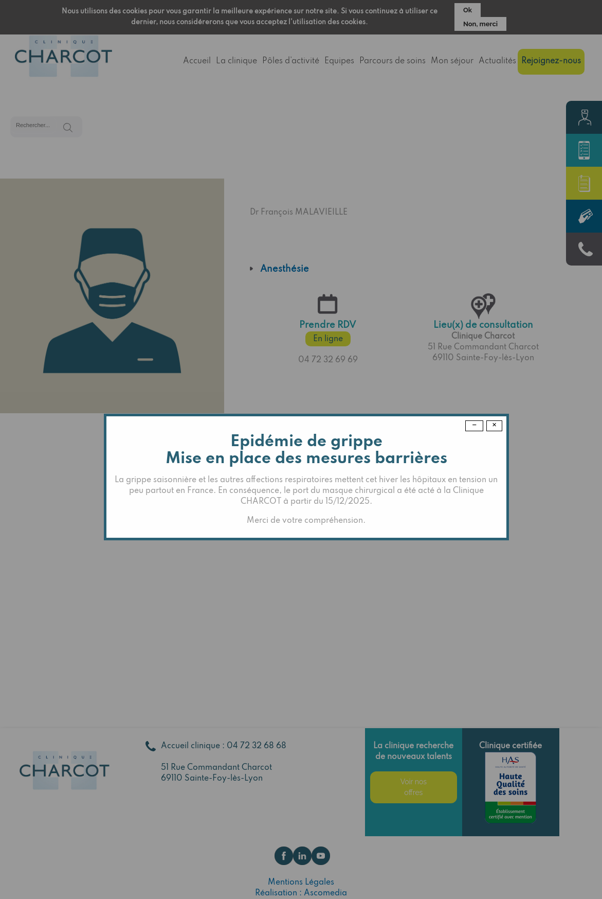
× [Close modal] (494, 425)
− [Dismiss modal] (474, 425)
